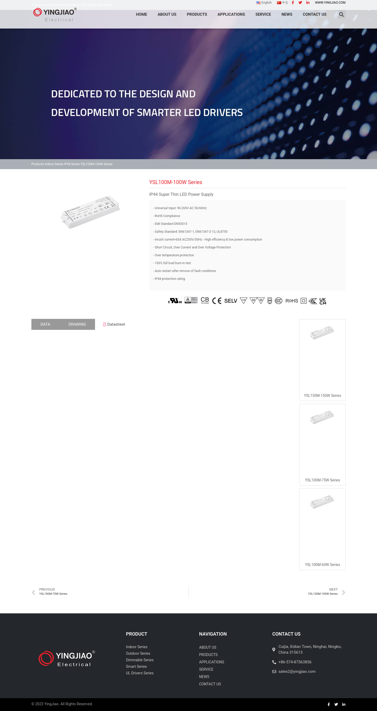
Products (37, 164)
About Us (208, 647)
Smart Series (136, 666)
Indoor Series (54, 164)
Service (206, 669)
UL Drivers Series (140, 673)
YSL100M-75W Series (322, 480)
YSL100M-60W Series (322, 565)
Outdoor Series (138, 653)
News (204, 677)
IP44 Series (72, 164)
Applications (211, 662)
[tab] (45, 324)
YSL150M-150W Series (322, 395)
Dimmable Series (139, 660)
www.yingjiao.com (330, 2)
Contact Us (210, 684)
